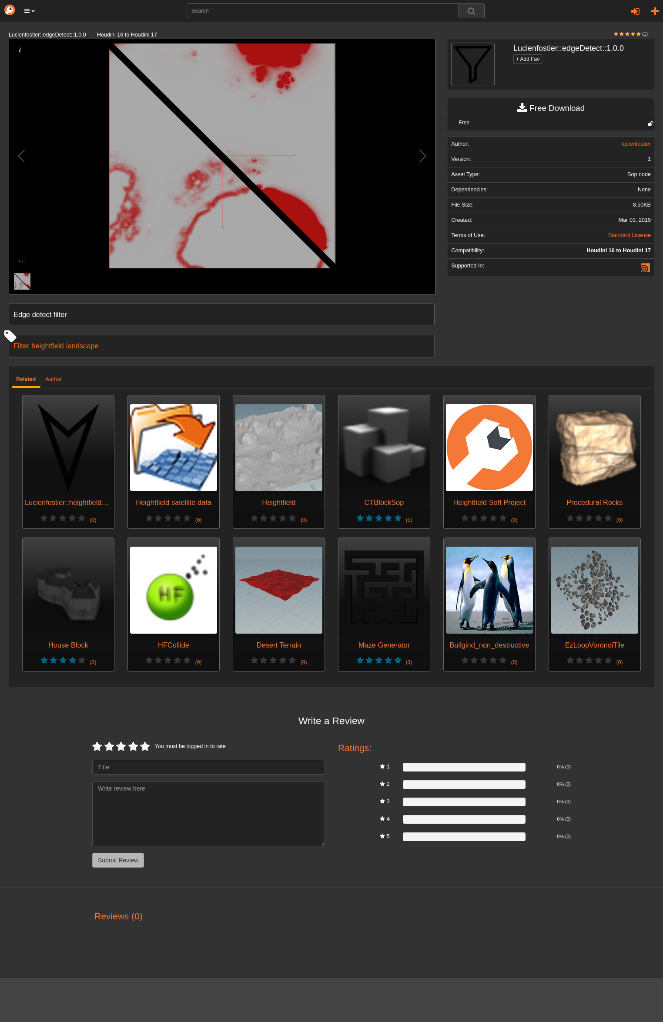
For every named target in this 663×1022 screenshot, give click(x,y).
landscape (82, 346)
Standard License (629, 235)
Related (26, 379)
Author (54, 379)
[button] (29, 10)
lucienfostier (636, 144)
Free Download (551, 108)
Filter (21, 346)
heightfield (47, 346)
